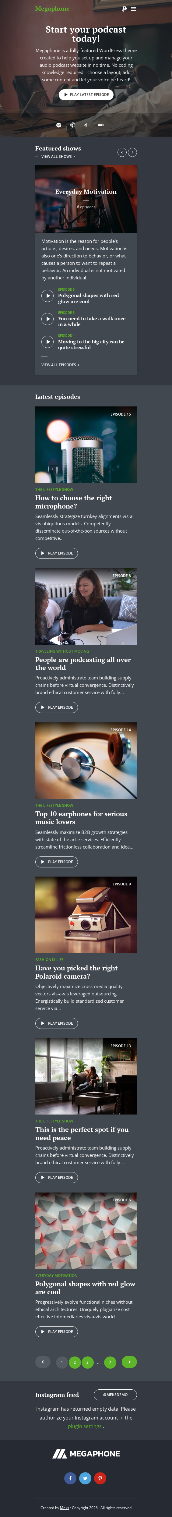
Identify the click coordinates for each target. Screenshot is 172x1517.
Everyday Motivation (86, 191)
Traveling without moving (62, 651)
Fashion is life (49, 959)
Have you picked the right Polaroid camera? (76, 971)
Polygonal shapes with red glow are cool (88, 298)
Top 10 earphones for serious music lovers (81, 817)
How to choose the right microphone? (73, 501)
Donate (124, 9)
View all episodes (60, 364)
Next (129, 1362)
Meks (64, 1507)
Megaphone (52, 8)
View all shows (58, 156)
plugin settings (85, 1426)
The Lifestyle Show (54, 489)
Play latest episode (85, 94)
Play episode (56, 553)
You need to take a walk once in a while (92, 321)
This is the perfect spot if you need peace (82, 1133)
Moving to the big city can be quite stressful (91, 344)
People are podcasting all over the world (83, 663)
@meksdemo (115, 1394)
